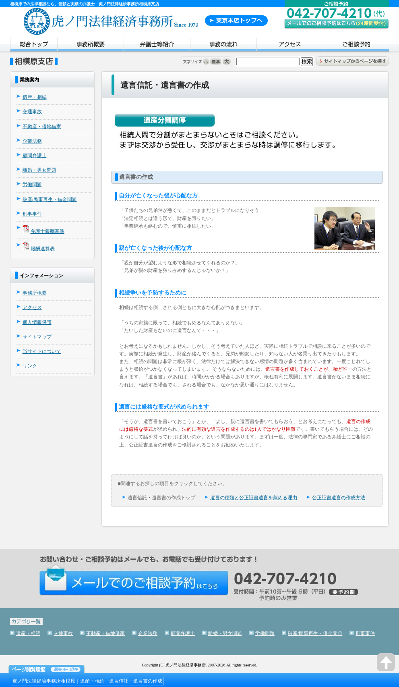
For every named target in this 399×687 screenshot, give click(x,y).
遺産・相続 (35, 97)
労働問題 (32, 184)
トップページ (33, 45)
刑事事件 (32, 214)
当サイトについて (42, 351)
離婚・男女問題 (39, 170)
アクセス (289, 45)
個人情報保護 (37, 322)
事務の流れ (223, 45)
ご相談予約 (356, 45)
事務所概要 (90, 45)
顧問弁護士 (35, 155)
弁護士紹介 (157, 45)
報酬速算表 (43, 248)
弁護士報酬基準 (47, 231)
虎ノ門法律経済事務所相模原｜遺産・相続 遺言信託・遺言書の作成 (87, 681)
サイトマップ (37, 337)
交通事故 (32, 111)
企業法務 (32, 141)
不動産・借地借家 (42, 126)
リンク (30, 366)
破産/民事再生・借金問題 (50, 199)
